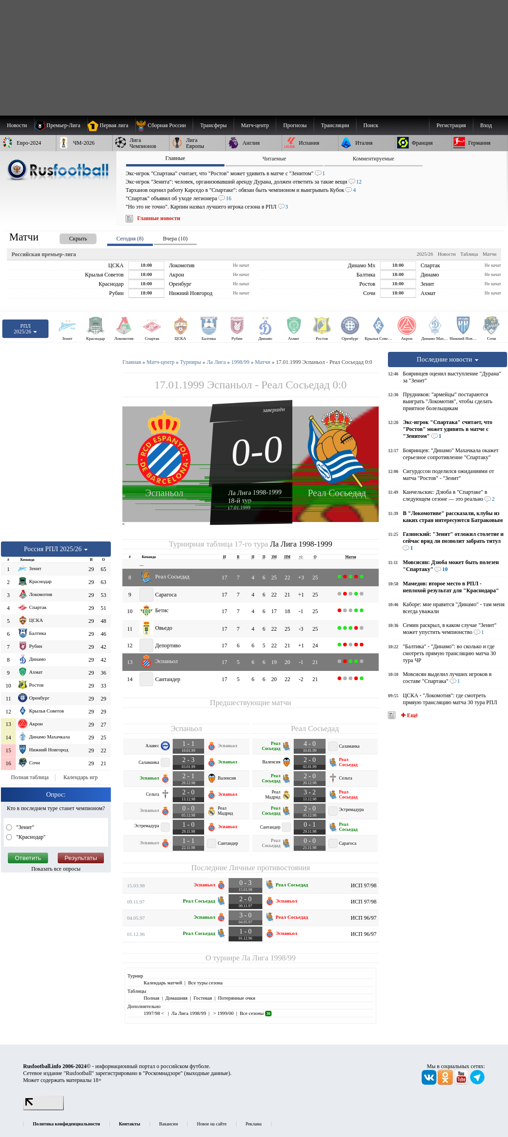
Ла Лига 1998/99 (269, 957)
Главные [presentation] (175, 158)
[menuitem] (164, 125)
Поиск (370, 125)
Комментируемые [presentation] (373, 158)
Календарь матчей (163, 982)
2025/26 (425, 254)
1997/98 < (154, 1013)
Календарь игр (80, 777)
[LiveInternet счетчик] (43, 1108)
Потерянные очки (236, 998)
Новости (447, 254)
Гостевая (203, 998)
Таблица (469, 254)
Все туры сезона (205, 982)
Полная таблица (29, 777)
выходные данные (207, 1073)
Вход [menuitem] (486, 125)
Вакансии (168, 1123)
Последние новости (447, 359)
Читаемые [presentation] (274, 158)
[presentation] (69, 237)
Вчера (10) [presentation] (175, 238)
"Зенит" (24, 827)
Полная (151, 998)
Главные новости (158, 218)
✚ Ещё (408, 715)
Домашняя (176, 998)
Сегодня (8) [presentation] (130, 238)
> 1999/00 (223, 1013)
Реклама (254, 1123)
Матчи (489, 254)
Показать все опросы (56, 869)
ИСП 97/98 (364, 885)
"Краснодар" (30, 837)
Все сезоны (256, 1013)
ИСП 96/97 (364, 918)
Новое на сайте (211, 1123)
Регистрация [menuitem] (451, 125)
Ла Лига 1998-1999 (255, 492)
